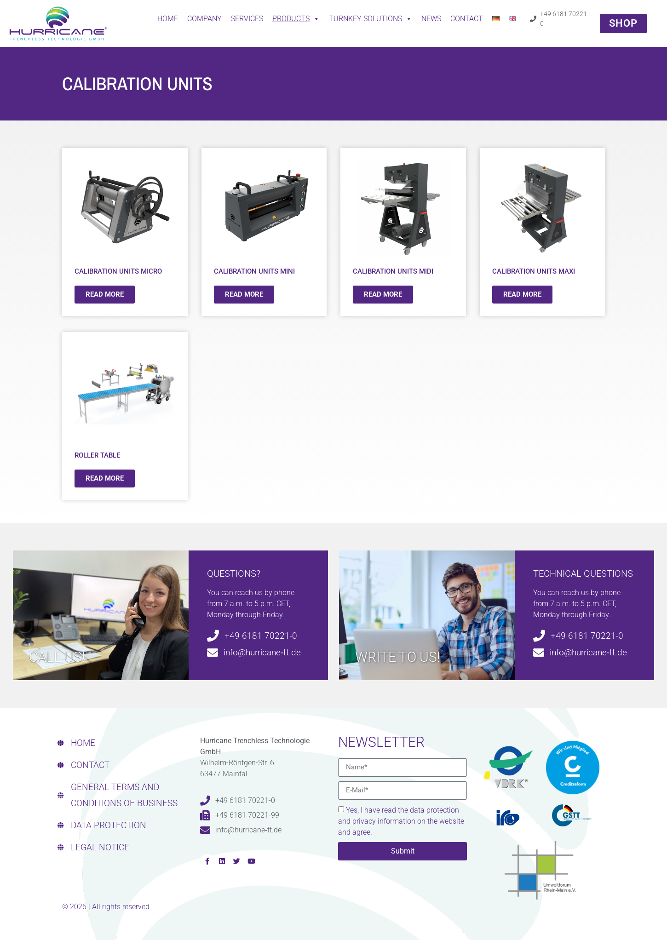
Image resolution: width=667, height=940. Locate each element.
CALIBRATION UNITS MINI (254, 271)
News (431, 18)
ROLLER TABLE (97, 455)
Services (247, 18)
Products (296, 19)
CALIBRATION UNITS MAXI (533, 271)
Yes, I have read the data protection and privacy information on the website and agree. (401, 821)
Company (204, 18)
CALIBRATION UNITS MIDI (393, 271)
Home (167, 18)
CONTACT (466, 18)
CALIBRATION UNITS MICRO (118, 271)
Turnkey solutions (370, 19)
